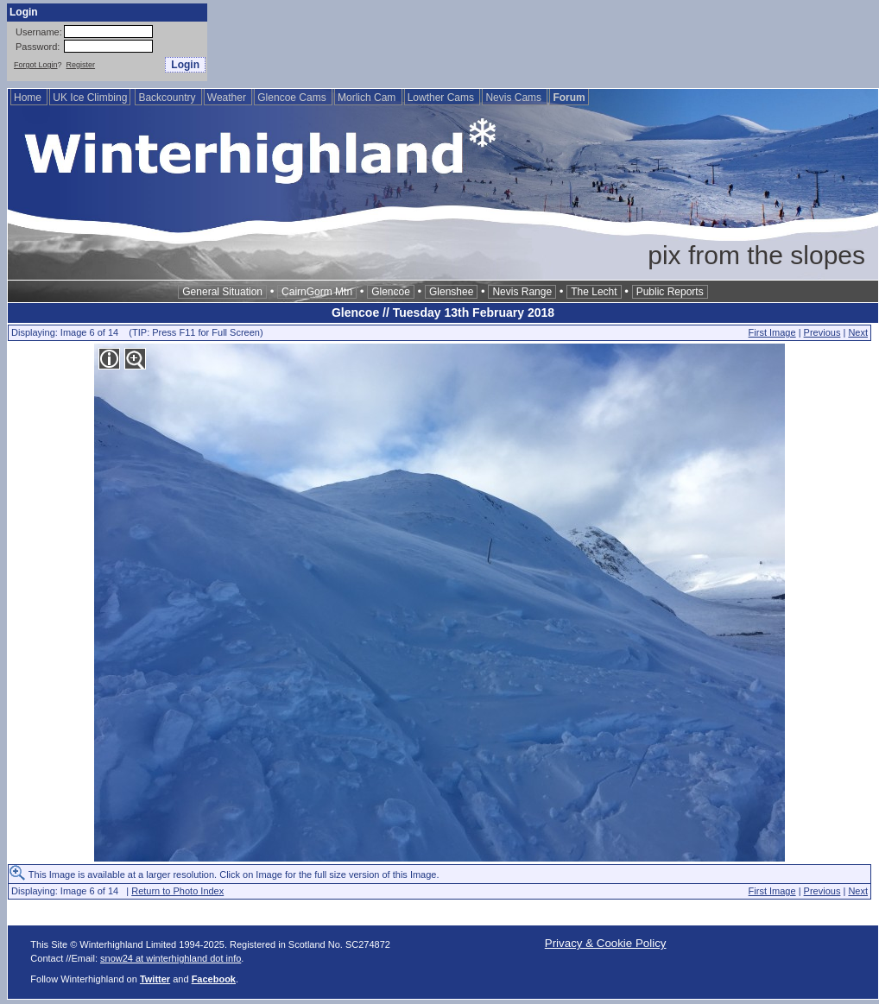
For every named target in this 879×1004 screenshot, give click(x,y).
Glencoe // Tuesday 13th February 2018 (443, 312)
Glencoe (390, 292)
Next (858, 332)
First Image (772, 332)
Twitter (155, 979)
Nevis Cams (514, 98)
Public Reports (670, 292)
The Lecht (594, 292)
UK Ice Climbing (90, 98)
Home (29, 98)
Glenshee (451, 292)
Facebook (214, 979)
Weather (228, 98)
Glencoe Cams (293, 98)
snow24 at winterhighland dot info (170, 958)
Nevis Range (522, 292)
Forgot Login (36, 64)
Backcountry (168, 98)
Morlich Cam (368, 98)
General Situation (222, 292)
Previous (822, 332)
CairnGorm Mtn (316, 292)
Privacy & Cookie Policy (606, 943)
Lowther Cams (442, 98)
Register (81, 64)
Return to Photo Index (177, 891)
